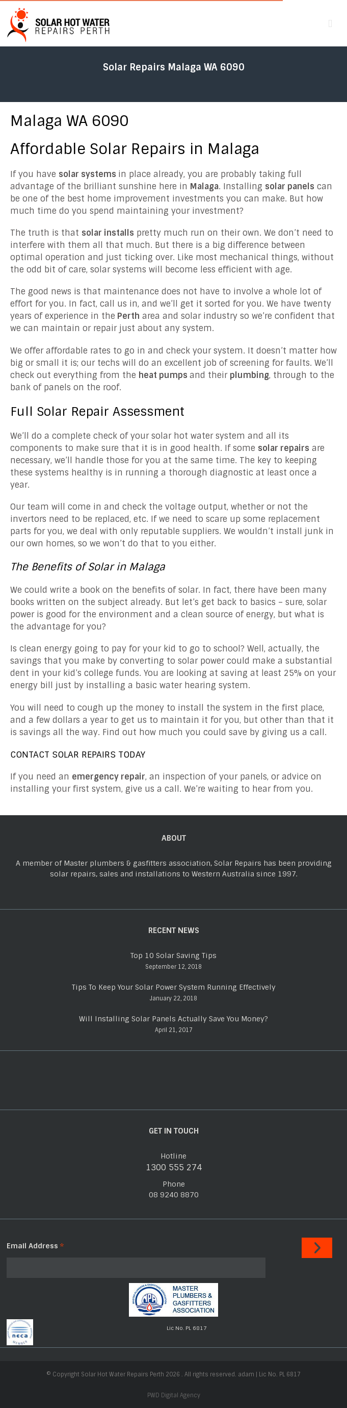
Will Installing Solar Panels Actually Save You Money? (173, 1018)
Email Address (35, 1245)
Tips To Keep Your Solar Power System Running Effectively (174, 987)
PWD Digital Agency (173, 1395)
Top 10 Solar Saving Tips (173, 955)
